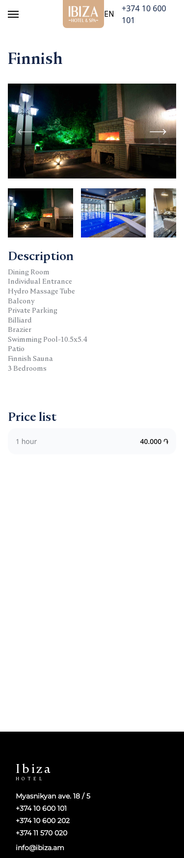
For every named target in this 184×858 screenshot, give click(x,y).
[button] (158, 131)
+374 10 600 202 (43, 821)
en (109, 14)
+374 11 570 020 (41, 833)
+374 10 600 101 (144, 14)
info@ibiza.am (40, 847)
